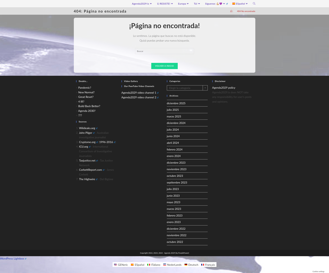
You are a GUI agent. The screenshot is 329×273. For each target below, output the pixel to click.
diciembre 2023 (176, 163)
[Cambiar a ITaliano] (154, 264)
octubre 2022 (175, 242)
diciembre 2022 (176, 229)
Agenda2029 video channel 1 (140, 93)
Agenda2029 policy (223, 88)
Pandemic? (84, 88)
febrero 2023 (175, 215)
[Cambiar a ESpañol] (137, 264)
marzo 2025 (174, 116)
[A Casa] (231, 11)
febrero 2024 (175, 149)
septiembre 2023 (177, 182)
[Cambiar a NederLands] (172, 264)
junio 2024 (173, 136)
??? (80, 115)
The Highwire (88, 179)
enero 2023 (174, 222)
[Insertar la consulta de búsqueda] (164, 51)
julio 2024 (173, 130)
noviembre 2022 (177, 235)
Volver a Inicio (164, 66)
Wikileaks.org (88, 128)
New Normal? (86, 92)
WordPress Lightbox (13, 258)
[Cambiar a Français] (208, 264)
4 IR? (81, 101)
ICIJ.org (84, 147)
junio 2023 (173, 196)
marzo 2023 (174, 209)
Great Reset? (86, 97)
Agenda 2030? (86, 111)
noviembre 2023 (177, 169)
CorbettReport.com (91, 170)
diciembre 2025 (176, 103)
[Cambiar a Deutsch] (191, 264)
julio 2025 (173, 110)
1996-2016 (107, 142)
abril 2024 (173, 143)
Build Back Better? (89, 106)
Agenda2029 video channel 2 (140, 97)
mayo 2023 (173, 202)
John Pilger (87, 133)
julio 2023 (173, 189)
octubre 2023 (175, 176)
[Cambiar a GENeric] (121, 264)
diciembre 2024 (176, 123)
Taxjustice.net (88, 160)
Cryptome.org (88, 142)
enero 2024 (174, 156)
